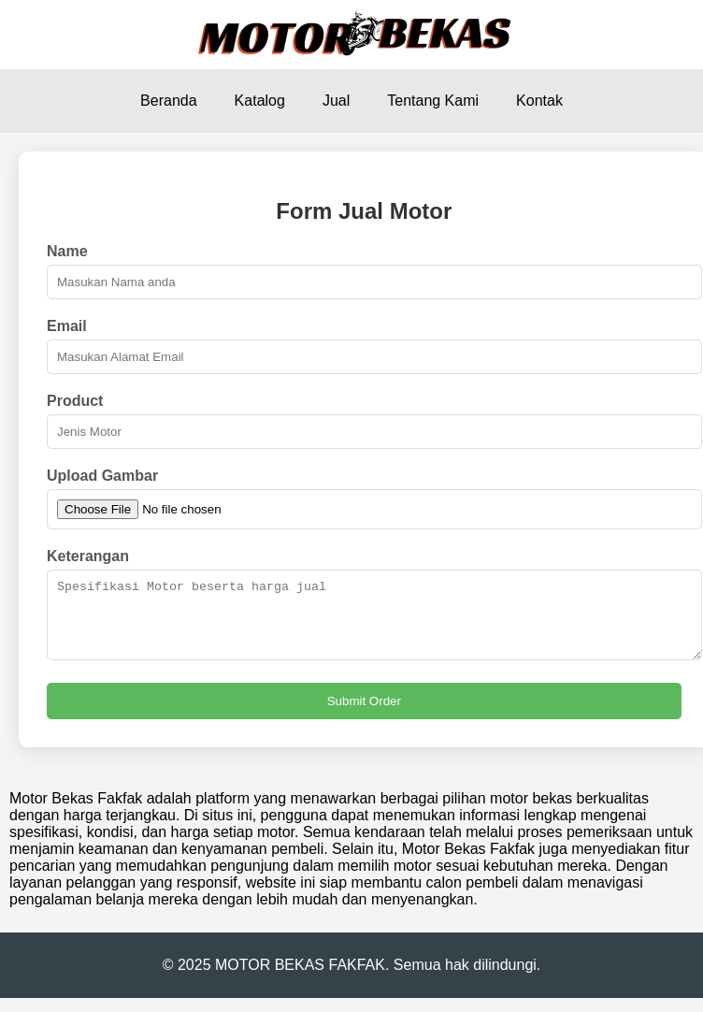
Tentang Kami (433, 100)
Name (67, 251)
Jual (336, 100)
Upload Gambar (102, 476)
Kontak (539, 100)
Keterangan (88, 556)
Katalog (260, 100)
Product (75, 401)
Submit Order (364, 715)
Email (67, 326)
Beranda (168, 100)
